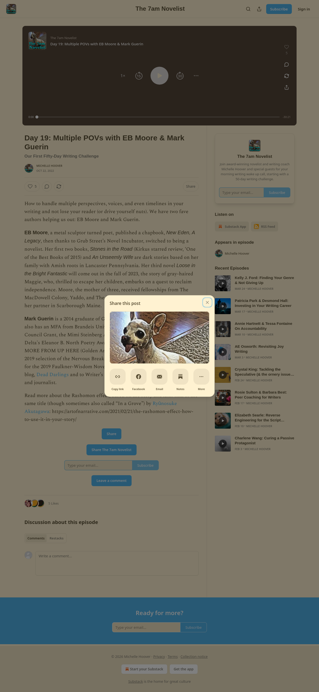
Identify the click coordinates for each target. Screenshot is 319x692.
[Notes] (180, 377)
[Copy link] (118, 377)
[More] (201, 377)
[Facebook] (139, 377)
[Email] (159, 377)
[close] (207, 302)
